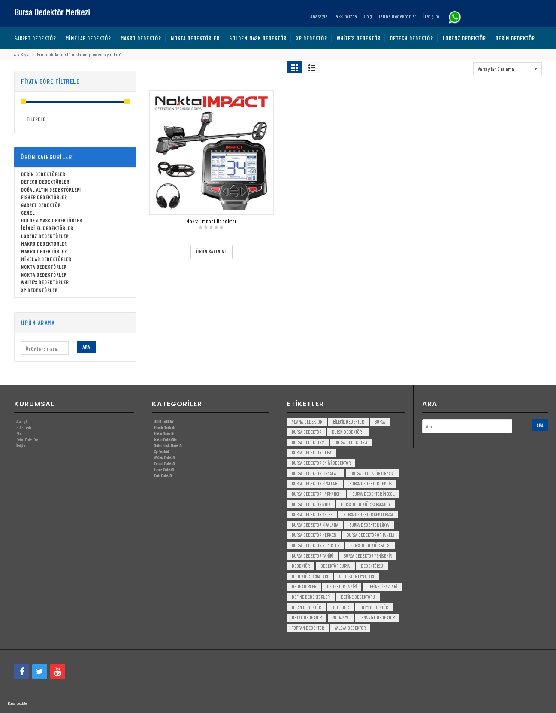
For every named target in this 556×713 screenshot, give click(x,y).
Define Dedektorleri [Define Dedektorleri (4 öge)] (311, 597)
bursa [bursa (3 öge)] (380, 421)
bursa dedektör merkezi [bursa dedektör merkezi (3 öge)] (314, 535)
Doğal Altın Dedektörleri (51, 189)
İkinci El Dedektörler (47, 228)
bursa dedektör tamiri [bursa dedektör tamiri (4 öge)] (312, 555)
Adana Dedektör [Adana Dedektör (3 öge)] (307, 421)
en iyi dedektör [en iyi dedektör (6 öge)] (374, 607)
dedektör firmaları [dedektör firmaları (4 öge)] (310, 576)
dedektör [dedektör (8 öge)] (301, 566)
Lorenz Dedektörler (45, 236)
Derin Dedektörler (43, 174)
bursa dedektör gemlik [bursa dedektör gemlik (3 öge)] (370, 483)
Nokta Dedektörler (43, 267)
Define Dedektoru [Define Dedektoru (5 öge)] (358, 597)
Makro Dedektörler (44, 244)
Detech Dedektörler (45, 182)
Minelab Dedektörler (46, 259)
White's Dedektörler (45, 282)
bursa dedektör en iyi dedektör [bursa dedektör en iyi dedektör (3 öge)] (321, 463)
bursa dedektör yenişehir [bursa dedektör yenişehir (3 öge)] (368, 555)
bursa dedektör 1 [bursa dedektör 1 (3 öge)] (348, 432)
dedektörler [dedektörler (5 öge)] (304, 586)
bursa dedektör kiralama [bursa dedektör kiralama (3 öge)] (315, 524)
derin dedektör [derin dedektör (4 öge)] (306, 607)
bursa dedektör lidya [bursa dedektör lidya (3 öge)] (369, 524)
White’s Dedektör (164, 457)
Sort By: (462, 66)
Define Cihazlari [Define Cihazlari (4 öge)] (382, 586)
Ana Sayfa (21, 54)
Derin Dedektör (163, 475)
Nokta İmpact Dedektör (211, 221)
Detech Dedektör (164, 463)
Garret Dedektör (40, 205)
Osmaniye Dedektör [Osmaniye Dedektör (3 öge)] (377, 617)
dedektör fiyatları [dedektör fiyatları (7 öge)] (356, 576)
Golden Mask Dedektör (168, 445)
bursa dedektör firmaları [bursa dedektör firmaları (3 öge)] (316, 473)
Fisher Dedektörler (44, 197)
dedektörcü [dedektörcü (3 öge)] (372, 566)
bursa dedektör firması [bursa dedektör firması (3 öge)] (372, 473)
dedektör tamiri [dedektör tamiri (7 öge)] (342, 586)
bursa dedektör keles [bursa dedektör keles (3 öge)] (312, 514)
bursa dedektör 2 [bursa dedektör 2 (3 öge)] (308, 442)
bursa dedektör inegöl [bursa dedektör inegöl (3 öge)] (373, 494)
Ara (86, 347)
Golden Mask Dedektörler (51, 220)
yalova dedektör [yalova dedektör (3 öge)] (350, 628)
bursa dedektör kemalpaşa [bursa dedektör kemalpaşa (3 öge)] (368, 514)
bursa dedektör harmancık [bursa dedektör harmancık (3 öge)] (316, 494)
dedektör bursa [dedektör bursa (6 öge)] (335, 566)
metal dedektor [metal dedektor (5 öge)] (307, 617)
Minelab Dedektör (164, 427)
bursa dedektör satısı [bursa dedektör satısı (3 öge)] (370, 545)
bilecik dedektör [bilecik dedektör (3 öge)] (348, 421)
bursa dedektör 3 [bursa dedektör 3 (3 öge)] (351, 442)
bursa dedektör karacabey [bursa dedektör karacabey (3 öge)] (365, 504)
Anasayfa (22, 421)
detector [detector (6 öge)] (340, 607)
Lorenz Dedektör (164, 469)
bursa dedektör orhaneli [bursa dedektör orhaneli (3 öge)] (370, 535)
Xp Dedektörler (39, 290)
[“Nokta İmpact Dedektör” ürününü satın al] (211, 252)
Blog (18, 433)
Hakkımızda (23, 427)
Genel (28, 213)
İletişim (20, 445)
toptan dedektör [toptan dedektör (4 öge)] (308, 628)
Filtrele (36, 119)
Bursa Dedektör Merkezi (52, 11)
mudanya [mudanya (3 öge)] (340, 617)
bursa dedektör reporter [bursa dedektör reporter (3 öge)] (315, 545)
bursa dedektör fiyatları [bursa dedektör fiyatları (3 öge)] (315, 483)
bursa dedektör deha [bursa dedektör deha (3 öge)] (312, 452)
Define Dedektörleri (27, 439)
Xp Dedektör (161, 451)
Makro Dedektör (164, 433)
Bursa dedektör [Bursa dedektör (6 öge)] (306, 432)
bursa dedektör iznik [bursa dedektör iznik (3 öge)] (311, 504)
